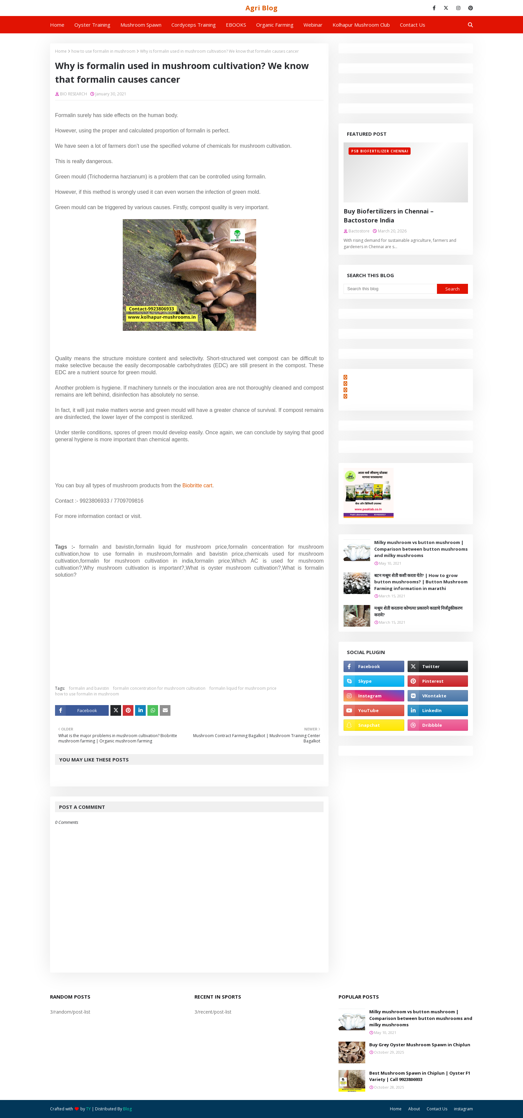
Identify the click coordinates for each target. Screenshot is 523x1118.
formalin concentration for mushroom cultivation (159, 688)
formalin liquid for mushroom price (243, 688)
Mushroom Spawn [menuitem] (140, 24)
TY (88, 1109)
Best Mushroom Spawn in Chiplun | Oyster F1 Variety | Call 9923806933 (419, 1076)
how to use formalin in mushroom (103, 51)
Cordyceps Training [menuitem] (193, 24)
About (414, 1109)
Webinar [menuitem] (313, 24)
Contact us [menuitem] (412, 24)
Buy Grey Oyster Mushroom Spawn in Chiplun (419, 1045)
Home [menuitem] (57, 24)
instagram (463, 1109)
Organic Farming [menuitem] (275, 24)
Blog (127, 1109)
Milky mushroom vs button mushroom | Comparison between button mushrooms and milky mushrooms (421, 548)
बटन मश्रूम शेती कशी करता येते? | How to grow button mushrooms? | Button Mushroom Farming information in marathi (421, 581)
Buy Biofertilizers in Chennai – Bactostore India (389, 215)
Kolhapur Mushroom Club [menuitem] (361, 24)
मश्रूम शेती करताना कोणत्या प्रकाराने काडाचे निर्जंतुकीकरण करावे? (418, 611)
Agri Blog (261, 7)
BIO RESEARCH (73, 94)
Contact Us (437, 1109)
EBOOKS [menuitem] (236, 24)
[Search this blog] (390, 289)
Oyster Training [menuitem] (92, 24)
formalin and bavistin (89, 688)
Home (61, 51)
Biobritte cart (197, 485)
